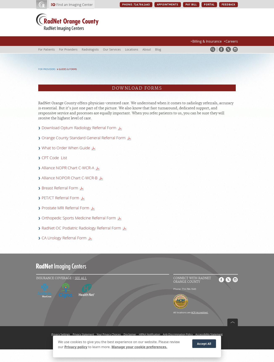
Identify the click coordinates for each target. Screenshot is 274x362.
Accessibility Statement (209, 334)
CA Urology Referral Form (64, 237)
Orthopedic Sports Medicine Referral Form (79, 217)
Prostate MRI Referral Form (65, 207)
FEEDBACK (228, 4)
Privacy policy (75, 348)
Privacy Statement (83, 334)
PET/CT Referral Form (60, 197)
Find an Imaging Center (74, 4)
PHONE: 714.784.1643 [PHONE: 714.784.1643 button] (136, 4)
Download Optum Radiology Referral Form (79, 127)
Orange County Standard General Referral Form (84, 137)
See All (81, 278)
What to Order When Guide (66, 147)
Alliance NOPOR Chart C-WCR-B (69, 177)
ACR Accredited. (199, 312)
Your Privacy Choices (109, 334)
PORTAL (209, 4)
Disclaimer (130, 334)
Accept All (204, 345)
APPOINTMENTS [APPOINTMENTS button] (167, 4)
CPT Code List (54, 157)
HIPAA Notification (149, 334)
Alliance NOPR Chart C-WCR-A (68, 167)
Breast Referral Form (60, 187)
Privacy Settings (60, 334)
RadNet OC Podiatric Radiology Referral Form (81, 227)
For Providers (46, 69)
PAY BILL (191, 4)
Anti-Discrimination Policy (178, 334)
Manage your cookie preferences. (139, 348)
